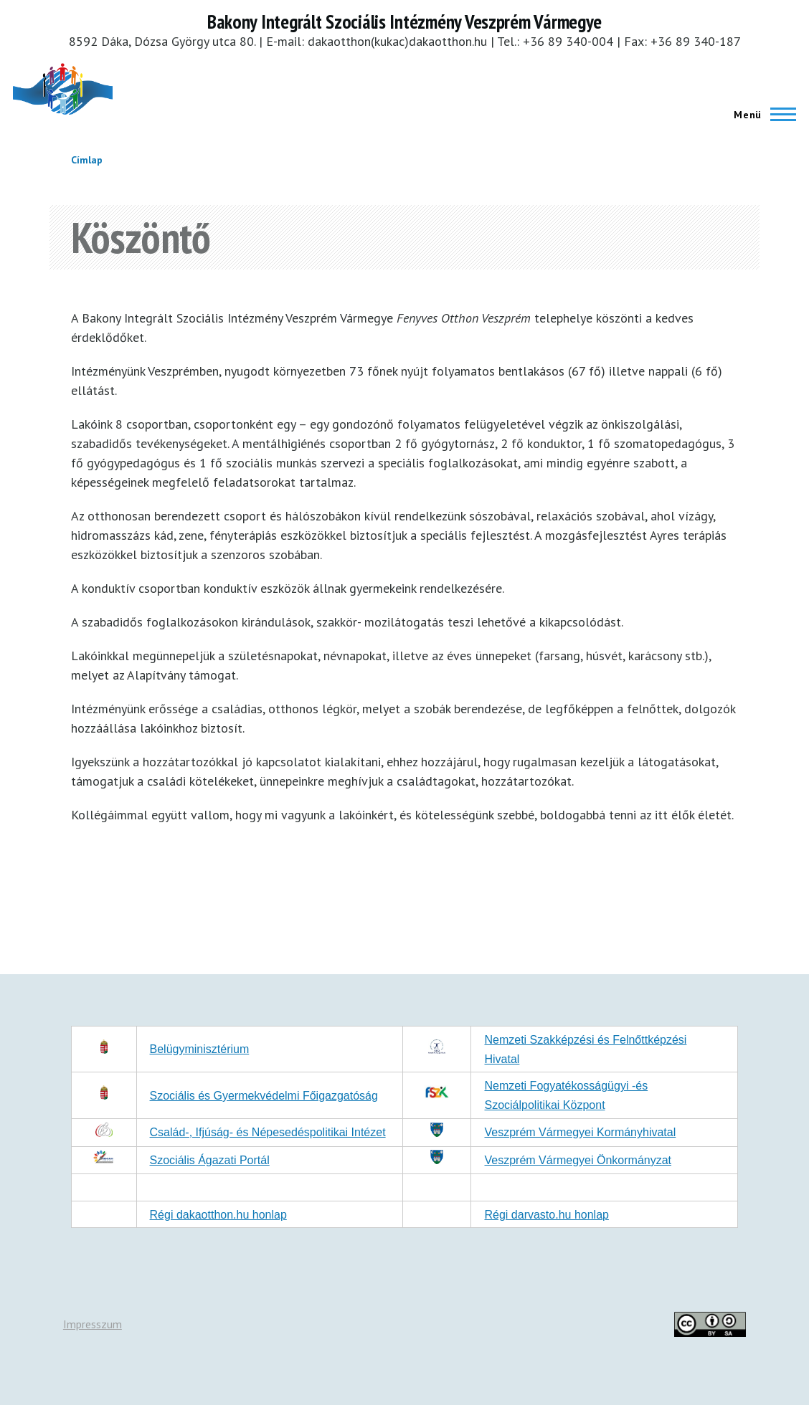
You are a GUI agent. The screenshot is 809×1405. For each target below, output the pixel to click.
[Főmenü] (760, 115)
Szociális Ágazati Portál (210, 1160)
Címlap (87, 159)
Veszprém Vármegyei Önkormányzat (577, 1160)
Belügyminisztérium (200, 1049)
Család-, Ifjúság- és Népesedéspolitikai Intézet (268, 1132)
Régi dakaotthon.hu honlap (218, 1215)
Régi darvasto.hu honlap (546, 1215)
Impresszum (92, 1324)
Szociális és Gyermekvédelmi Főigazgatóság (264, 1096)
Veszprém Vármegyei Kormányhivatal (580, 1132)
